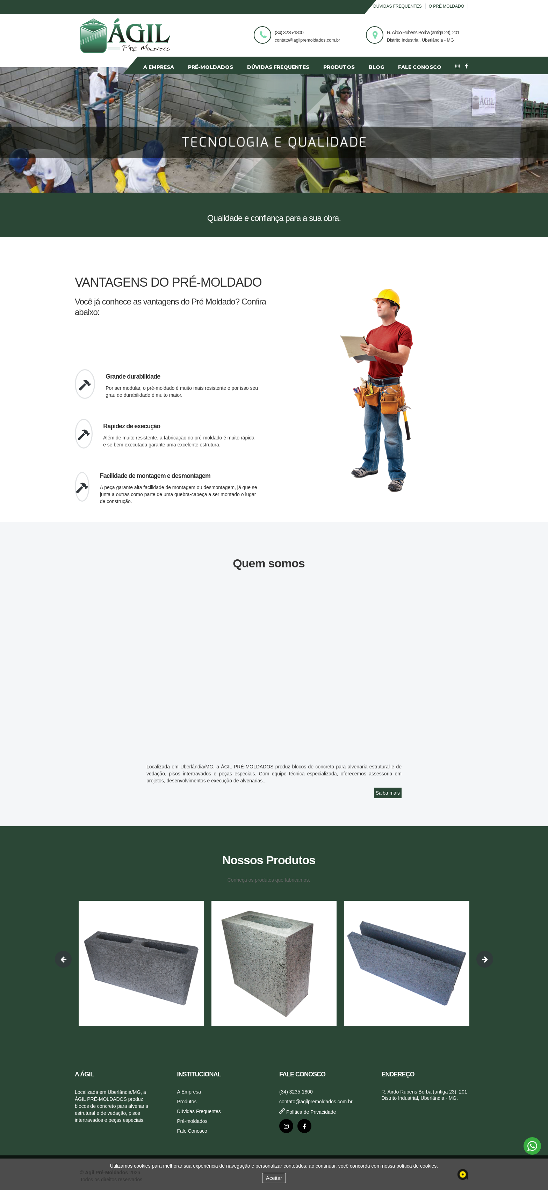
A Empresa (189, 1092)
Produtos (187, 1101)
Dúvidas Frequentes (397, 6)
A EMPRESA (158, 67)
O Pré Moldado (446, 6)
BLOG (376, 67)
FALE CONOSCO (419, 67)
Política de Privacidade (307, 1112)
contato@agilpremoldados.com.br (316, 1101)
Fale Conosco (192, 1131)
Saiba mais (388, 793)
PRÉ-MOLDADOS (210, 67)
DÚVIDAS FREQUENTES (278, 67)
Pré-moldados (192, 1121)
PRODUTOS (339, 67)
